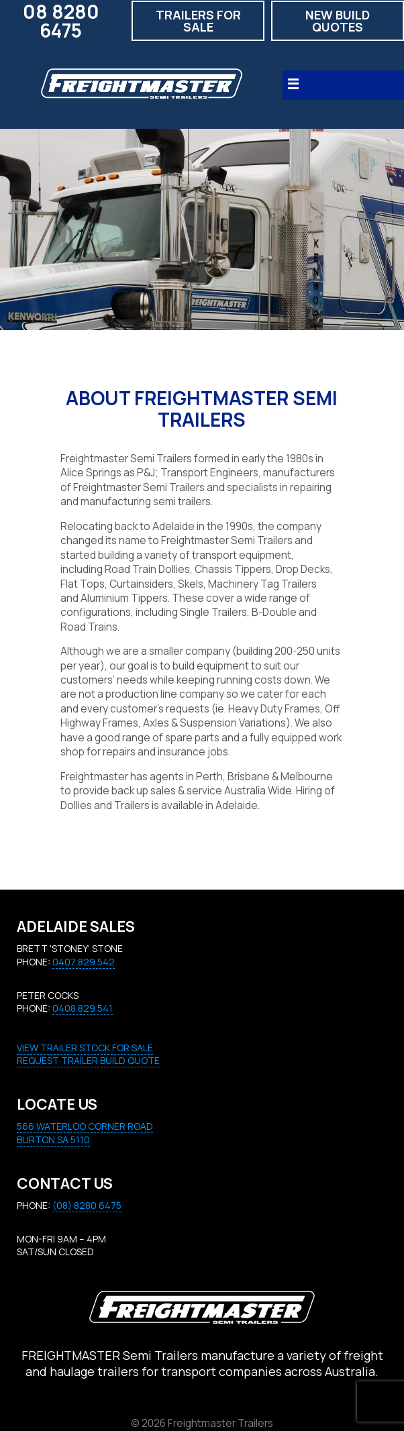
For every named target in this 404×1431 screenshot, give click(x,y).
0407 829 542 (83, 961)
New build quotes (337, 21)
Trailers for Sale (198, 21)
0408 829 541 (82, 1008)
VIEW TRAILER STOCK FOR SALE (85, 1047)
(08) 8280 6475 (86, 1205)
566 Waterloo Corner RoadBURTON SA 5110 (85, 1133)
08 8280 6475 (61, 21)
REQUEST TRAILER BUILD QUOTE (88, 1060)
